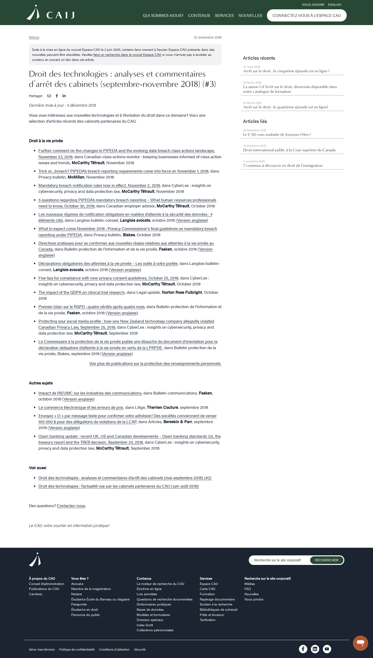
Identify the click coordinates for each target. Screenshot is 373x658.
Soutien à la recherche (216, 604)
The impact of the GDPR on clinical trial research (81, 292)
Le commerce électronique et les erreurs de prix (80, 407)
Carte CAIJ (207, 588)
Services (224, 15)
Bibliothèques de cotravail (218, 609)
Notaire (76, 593)
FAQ (247, 588)
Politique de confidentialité (77, 649)
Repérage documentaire (217, 599)
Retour (34, 37)
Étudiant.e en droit (84, 609)
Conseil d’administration (46, 583)
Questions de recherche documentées (165, 599)
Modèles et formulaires (153, 614)
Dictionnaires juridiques (154, 604)
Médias (249, 583)
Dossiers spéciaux (150, 619)
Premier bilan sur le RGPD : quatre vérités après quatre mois (91, 306)
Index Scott (145, 624)
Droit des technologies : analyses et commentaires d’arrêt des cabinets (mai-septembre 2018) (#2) (124, 477)
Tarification (208, 619)
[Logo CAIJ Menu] (50, 13)
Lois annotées (147, 593)
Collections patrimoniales (155, 629)
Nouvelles (250, 15)
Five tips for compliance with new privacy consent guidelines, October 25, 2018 (108, 278)
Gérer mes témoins (42, 649)
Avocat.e (77, 583)
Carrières (35, 593)
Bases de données (150, 609)
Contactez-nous (71, 505)
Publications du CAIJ (44, 588)
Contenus (199, 15)
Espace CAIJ (209, 583)
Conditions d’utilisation (114, 649)
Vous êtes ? (79, 578)
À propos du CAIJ (42, 578)
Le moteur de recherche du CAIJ (160, 583)
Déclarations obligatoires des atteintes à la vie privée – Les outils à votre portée (108, 263)
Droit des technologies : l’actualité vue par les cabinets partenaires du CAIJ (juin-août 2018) (118, 486)
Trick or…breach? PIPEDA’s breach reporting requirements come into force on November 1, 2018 (123, 171)
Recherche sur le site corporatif (267, 578)
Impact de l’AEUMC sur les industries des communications (89, 393)
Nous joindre (313, 4)
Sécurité (140, 649)
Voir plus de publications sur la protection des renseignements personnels (155, 363)
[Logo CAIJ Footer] (35, 560)
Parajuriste (79, 604)
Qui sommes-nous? (163, 15)
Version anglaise (192, 220)
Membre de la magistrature (91, 588)
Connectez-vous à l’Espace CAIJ (307, 15)
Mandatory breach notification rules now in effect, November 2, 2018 (99, 185)
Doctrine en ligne (149, 588)
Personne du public (85, 614)
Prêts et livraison (212, 614)
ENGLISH (334, 4)
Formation (207, 593)
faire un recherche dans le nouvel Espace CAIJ (127, 54)
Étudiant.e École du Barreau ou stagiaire (100, 599)
